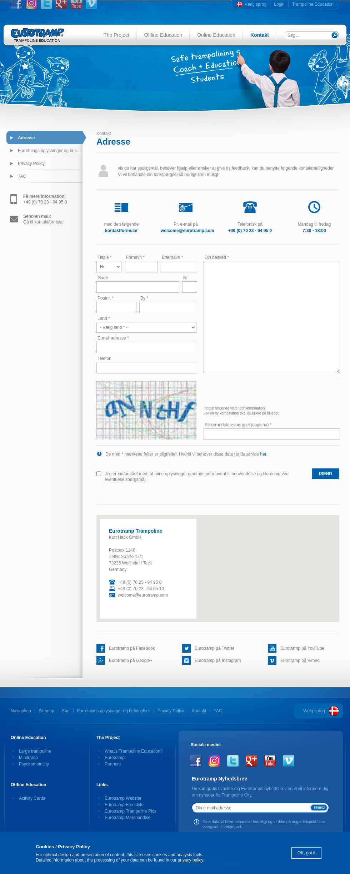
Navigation (21, 710)
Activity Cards (32, 798)
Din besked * (217, 257)
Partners (113, 764)
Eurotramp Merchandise (127, 817)
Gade (103, 277)
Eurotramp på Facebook (132, 648)
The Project (116, 35)
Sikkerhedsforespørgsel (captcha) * (238, 424)
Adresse (26, 137)
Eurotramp (115, 757)
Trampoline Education (313, 4)
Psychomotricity (34, 764)
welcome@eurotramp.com (143, 595)
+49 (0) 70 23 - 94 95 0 (45, 199)
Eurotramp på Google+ (130, 660)
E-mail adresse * (113, 338)
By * (144, 298)
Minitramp (28, 757)
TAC (22, 176)
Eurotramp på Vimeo (300, 660)
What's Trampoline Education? (133, 751)
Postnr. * (106, 298)
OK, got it (306, 852)
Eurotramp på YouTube (302, 648)
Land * (104, 318)
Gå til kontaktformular (43, 219)
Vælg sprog (255, 4)
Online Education (216, 35)
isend (325, 473)
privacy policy (190, 860)
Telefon (104, 358)
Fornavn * (135, 257)
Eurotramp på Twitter (214, 648)
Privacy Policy (31, 163)
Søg (66, 710)
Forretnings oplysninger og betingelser (50, 150)
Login (279, 4)
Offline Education (163, 35)
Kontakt (259, 35)
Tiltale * (105, 257)
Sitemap (46, 710)
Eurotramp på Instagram (218, 660)
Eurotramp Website (123, 798)
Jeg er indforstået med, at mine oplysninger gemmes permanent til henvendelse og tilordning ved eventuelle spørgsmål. (197, 476)
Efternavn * (172, 257)
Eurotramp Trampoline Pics (130, 811)
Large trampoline (35, 751)
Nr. (186, 277)
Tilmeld (319, 807)
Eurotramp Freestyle (124, 804)
